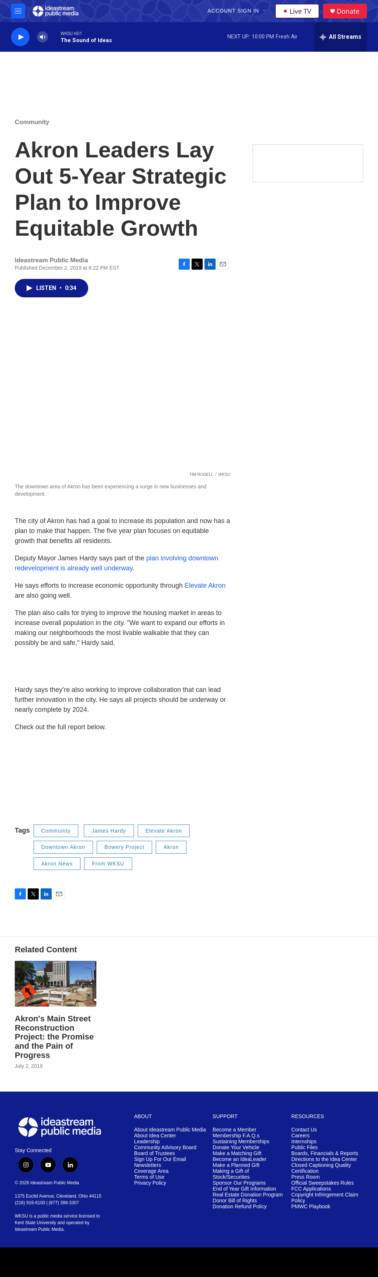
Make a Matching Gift (237, 1153)
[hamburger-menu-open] (18, 11)
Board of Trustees (154, 1153)
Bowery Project (124, 847)
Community (32, 122)
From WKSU (108, 864)
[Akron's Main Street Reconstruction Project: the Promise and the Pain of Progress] (55, 983)
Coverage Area (151, 1171)
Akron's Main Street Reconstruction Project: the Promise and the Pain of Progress (54, 1037)
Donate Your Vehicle (236, 1147)
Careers (300, 1135)
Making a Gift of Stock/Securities (231, 1174)
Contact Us (304, 1130)
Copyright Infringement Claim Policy (324, 1197)
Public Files (304, 1147)
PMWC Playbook (310, 1206)
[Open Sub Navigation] (265, 11)
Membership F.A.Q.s (236, 1135)
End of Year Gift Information (244, 1189)
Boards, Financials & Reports (324, 1153)
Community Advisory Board (165, 1147)
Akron (171, 847)
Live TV (297, 11)
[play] (20, 37)
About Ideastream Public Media (170, 1130)
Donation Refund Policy (240, 1206)
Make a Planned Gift (236, 1165)
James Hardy (109, 831)
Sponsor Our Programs (239, 1183)
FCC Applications (311, 1189)
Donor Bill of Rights (235, 1200)
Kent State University (35, 1222)
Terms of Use (149, 1177)
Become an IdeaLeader (240, 1159)
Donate (348, 11)
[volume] (42, 37)
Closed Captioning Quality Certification (321, 1168)
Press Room (305, 1177)
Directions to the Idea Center (324, 1159)
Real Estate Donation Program (248, 1195)
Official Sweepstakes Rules (322, 1183)
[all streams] (340, 37)
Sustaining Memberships (241, 1141)
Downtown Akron (63, 847)
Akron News (57, 864)
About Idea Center (155, 1135)
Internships (303, 1141)
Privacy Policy (150, 1183)
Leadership (146, 1141)
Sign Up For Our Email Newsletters (160, 1162)
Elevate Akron (205, 585)
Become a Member (234, 1130)
